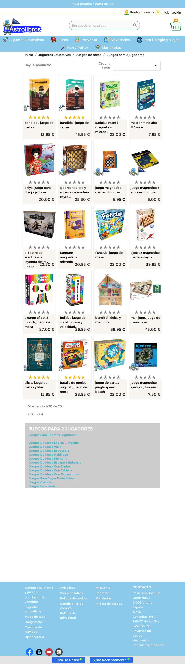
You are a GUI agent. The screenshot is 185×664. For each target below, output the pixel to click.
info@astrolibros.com (149, 645)
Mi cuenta (102, 588)
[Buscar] (104, 26)
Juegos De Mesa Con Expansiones (54, 475)
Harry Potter (77, 48)
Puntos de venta (119, 12)
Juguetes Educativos (26, 40)
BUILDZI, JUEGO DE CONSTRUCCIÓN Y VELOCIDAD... (73, 322)
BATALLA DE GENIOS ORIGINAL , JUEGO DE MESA (73, 387)
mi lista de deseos (108, 604)
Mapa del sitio (35, 617)
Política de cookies (74, 599)
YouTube (49, 652)
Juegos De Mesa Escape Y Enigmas (55, 463)
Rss (39, 652)
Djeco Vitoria (34, 637)
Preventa (89, 40)
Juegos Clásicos (41, 483)
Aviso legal (68, 588)
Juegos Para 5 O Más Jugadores (52, 435)
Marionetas (111, 48)
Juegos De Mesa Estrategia (49, 451)
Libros (63, 40)
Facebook (29, 652)
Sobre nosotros (71, 593)
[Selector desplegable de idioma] (146, 12)
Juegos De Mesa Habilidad (48, 455)
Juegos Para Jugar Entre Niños (52, 479)
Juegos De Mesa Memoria (48, 459)
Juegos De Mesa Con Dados (50, 467)
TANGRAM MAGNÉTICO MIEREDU (68, 257)
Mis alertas (103, 599)
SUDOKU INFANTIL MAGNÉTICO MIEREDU (106, 127)
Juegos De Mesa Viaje (45, 447)
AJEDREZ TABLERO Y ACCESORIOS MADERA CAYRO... (74, 192)
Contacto (102, 593)
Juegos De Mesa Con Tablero (50, 471)
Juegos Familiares (42, 487)
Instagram (59, 652)
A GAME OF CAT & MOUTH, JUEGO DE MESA (37, 322)
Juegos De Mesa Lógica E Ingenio (54, 443)
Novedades (120, 40)
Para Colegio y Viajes (161, 40)
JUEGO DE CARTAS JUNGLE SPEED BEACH (107, 387)
